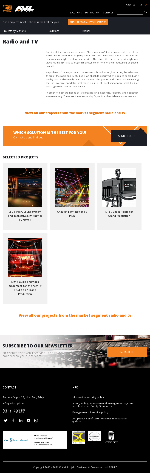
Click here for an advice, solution (88, 22)
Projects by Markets (14, 31)
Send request (127, 136)
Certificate (112, 437)
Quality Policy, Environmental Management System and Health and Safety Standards (103, 405)
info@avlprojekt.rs (14, 403)
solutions (76, 12)
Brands (86, 31)
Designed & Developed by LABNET (97, 467)
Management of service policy (90, 412)
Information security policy (88, 397)
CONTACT (108, 12)
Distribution (92, 12)
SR (141, 4)
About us (130, 4)
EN (146, 4)
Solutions (54, 31)
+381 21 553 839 (13, 412)
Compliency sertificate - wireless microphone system (99, 420)
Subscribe (128, 351)
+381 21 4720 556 (14, 409)
